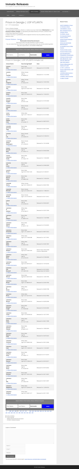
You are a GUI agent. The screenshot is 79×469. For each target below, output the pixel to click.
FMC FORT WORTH (64, 62)
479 (17, 412)
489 (20, 412)
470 (21, 411)
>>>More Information (11, 69)
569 (27, 412)
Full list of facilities (34, 11)
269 (48, 411)
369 (51, 411)
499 (22, 412)
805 (38, 411)
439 (9, 412)
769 (32, 412)
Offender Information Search (22, 11)
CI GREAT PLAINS (64, 78)
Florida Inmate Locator (65, 49)
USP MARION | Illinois (65, 28)
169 (45, 411)
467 (13, 411)
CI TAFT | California (65, 67)
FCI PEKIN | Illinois (64, 34)
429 (7, 412)
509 (25, 412)
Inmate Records (10, 11)
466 (10, 411)
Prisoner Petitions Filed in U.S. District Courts (50, 11)
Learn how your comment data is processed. (35, 459)
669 (30, 412)
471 (23, 411)
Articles (15, 15)
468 (15, 411)
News (8, 15)
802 (30, 411)
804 (36, 411)
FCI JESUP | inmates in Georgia (13, 420)
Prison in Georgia (10, 417)
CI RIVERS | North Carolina (66, 76)
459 (14, 412)
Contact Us (22, 15)
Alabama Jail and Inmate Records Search (15, 418)
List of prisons (66, 11)
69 (43, 411)
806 (41, 411)
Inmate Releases (17, 4)
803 (33, 411)
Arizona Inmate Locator (66, 51)
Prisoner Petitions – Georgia (14, 39)
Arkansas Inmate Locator (66, 57)
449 (12, 412)
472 (26, 411)
